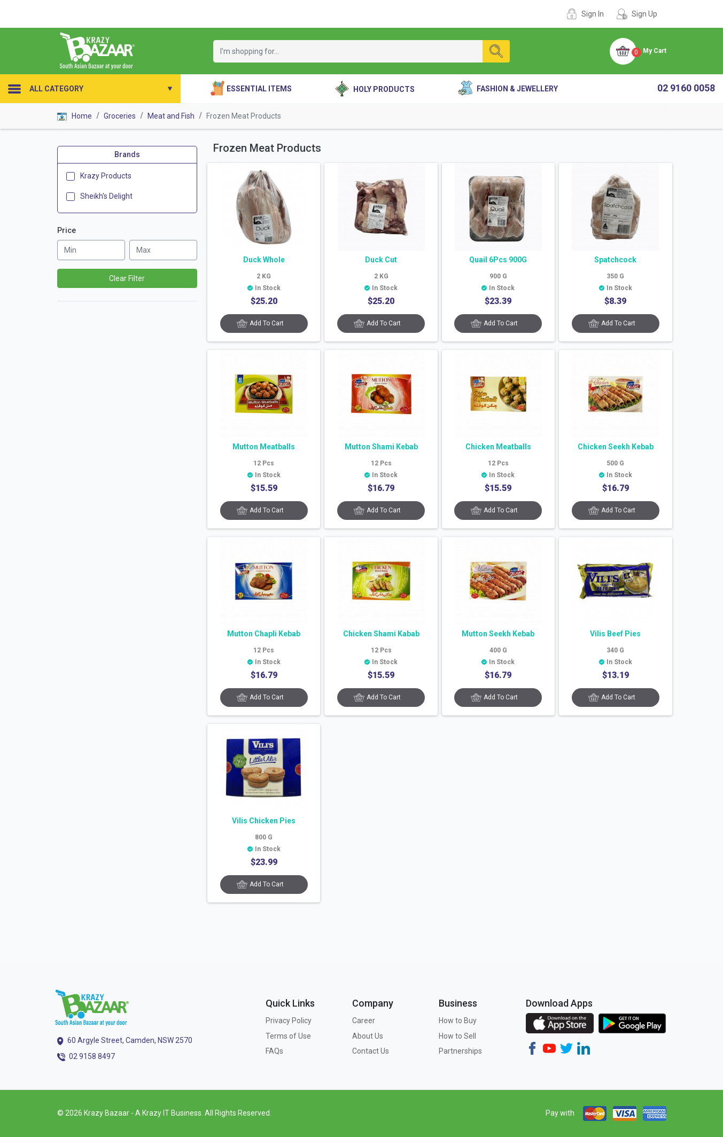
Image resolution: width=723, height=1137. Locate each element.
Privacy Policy (289, 1020)
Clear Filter (127, 278)
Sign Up (644, 14)
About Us (367, 1036)
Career (363, 1020)
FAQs (274, 1051)
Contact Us (370, 1051)
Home (74, 116)
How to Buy (458, 1020)
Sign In (592, 14)
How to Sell (457, 1036)
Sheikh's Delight (106, 196)
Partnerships (460, 1051)
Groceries (120, 116)
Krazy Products (105, 176)
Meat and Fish (171, 116)
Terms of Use (288, 1036)
